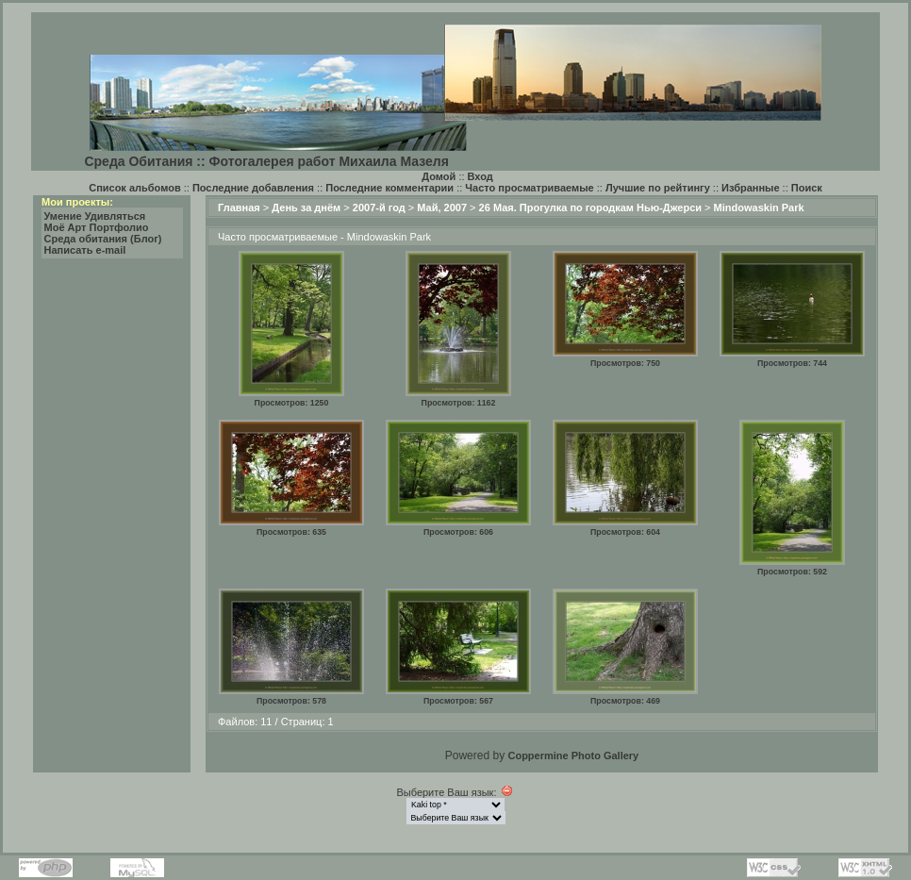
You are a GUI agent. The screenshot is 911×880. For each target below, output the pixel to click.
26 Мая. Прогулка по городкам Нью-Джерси (590, 207)
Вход (480, 176)
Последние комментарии (389, 187)
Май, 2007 (442, 207)
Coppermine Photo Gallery (572, 755)
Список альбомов (134, 187)
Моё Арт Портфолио (96, 227)
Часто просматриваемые (529, 187)
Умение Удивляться (95, 216)
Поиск (806, 187)
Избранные (750, 187)
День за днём (306, 207)
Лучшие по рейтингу (657, 187)
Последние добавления (253, 187)
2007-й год (379, 207)
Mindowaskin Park (759, 207)
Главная (239, 207)
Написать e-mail (85, 250)
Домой (439, 176)
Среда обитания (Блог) (103, 238)
